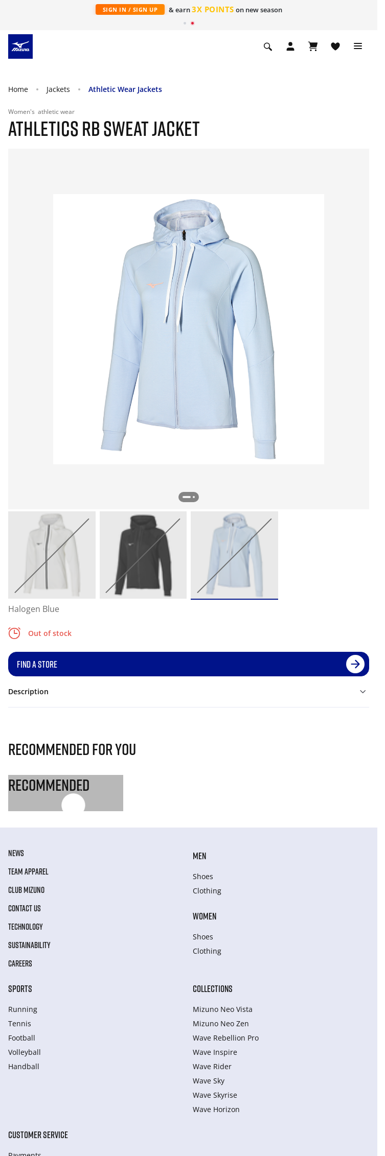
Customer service (38, 1134)
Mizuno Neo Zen (221, 1023)
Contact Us (24, 908)
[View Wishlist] (335, 46)
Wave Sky (208, 1081)
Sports (20, 988)
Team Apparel (28, 871)
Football (21, 1038)
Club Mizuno (26, 890)
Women (204, 916)
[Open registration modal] (290, 46)
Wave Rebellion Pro (226, 1038)
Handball (23, 1066)
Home (18, 89)
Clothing (207, 890)
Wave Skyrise (215, 1095)
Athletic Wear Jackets (125, 89)
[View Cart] (313, 46)
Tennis (19, 1023)
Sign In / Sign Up (130, 9)
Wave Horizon (216, 1109)
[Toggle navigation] (358, 46)
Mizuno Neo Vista (223, 1009)
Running (22, 1009)
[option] (52, 555)
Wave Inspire (215, 1052)
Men (199, 855)
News (16, 853)
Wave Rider (212, 1066)
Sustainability (29, 945)
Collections (213, 988)
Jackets (58, 89)
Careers (20, 963)
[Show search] (268, 46)
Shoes (203, 876)
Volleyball (24, 1052)
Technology (25, 927)
